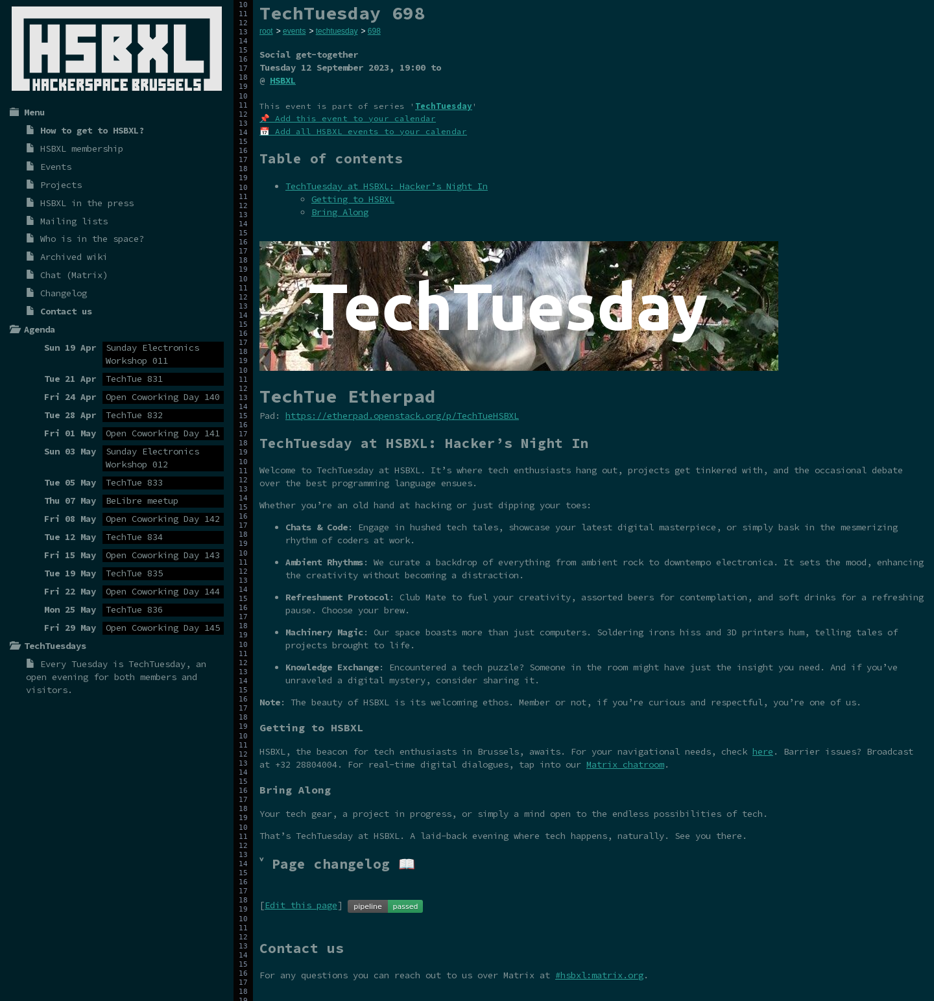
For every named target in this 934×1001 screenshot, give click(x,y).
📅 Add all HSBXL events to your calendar (363, 131)
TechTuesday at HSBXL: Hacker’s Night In (386, 186)
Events (55, 166)
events (294, 31)
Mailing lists (74, 221)
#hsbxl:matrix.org (599, 975)
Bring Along (339, 212)
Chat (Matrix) (74, 275)
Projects (61, 185)
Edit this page (301, 905)
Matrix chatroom (625, 764)
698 (374, 31)
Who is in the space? (92, 238)
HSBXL (283, 80)
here (762, 751)
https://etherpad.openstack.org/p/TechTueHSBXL (402, 415)
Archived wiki (74, 257)
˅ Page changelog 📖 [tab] (337, 864)
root (266, 31)
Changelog (63, 293)
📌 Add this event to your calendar (347, 118)
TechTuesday (157, 664)
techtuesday (337, 31)
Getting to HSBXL (352, 199)
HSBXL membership (81, 148)
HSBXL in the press (87, 203)
